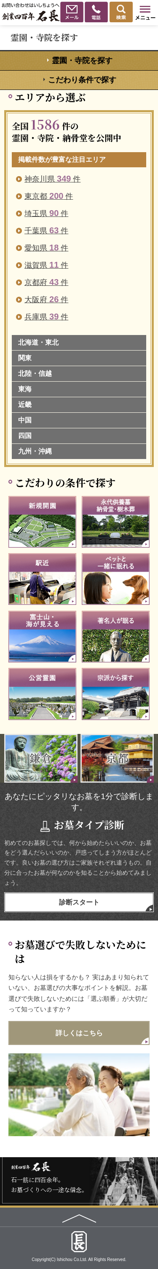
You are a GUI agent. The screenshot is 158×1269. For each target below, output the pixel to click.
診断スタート (79, 902)
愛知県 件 (46, 248)
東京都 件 (48, 196)
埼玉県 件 (46, 213)
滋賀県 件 (46, 265)
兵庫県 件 (46, 317)
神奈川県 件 (52, 179)
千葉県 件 (46, 231)
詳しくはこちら (79, 1033)
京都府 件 (46, 282)
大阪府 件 (46, 299)
